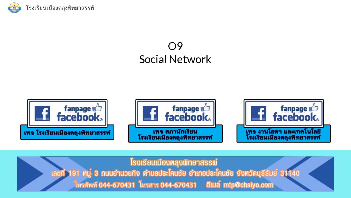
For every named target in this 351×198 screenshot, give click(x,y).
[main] (175, 52)
